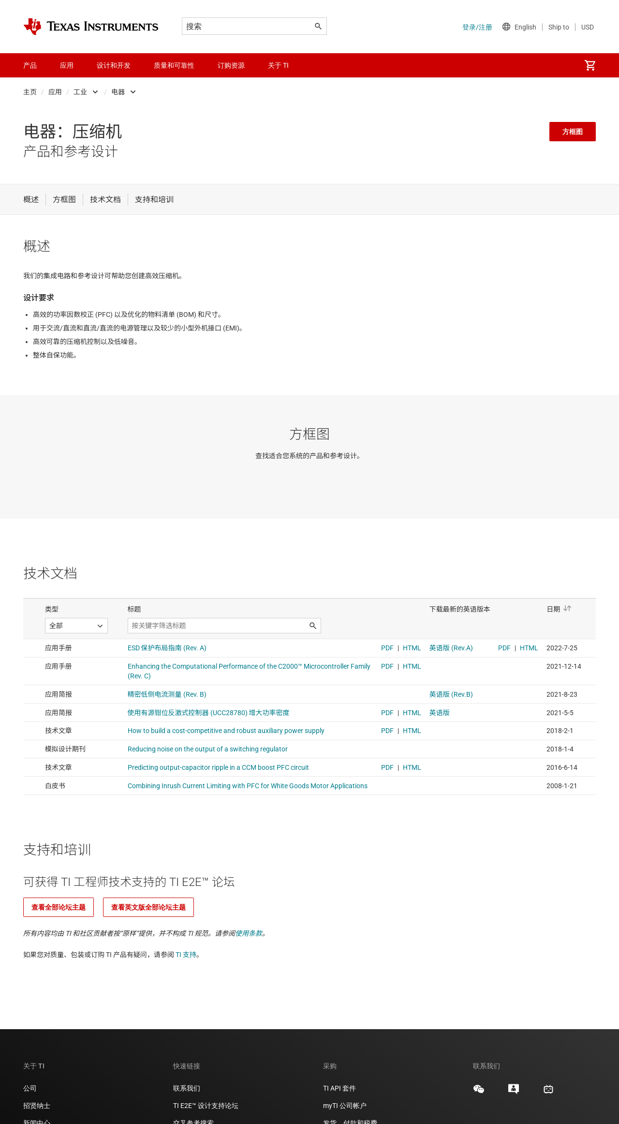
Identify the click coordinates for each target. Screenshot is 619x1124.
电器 (118, 92)
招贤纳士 (36, 1105)
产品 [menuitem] (30, 65)
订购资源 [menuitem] (231, 65)
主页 (30, 92)
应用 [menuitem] (67, 65)
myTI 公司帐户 (345, 1105)
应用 (55, 92)
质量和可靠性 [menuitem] (174, 65)
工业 (80, 92)
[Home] (91, 26)
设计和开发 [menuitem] (114, 65)
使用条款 (248, 933)
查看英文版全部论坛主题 (148, 907)
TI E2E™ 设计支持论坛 (205, 1105)
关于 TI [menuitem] (278, 65)
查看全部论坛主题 (58, 907)
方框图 (572, 131)
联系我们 (186, 1088)
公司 (30, 1088)
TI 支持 (186, 955)
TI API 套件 (339, 1088)
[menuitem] (590, 65)
